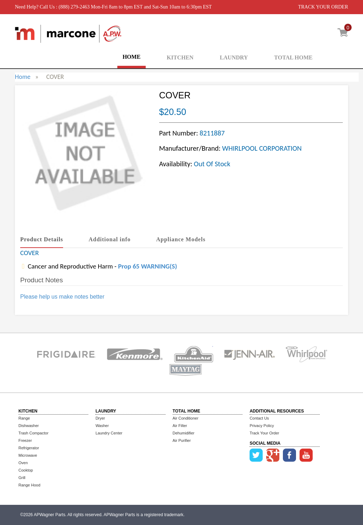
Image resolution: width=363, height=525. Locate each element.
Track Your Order (264, 433)
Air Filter (180, 425)
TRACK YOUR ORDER (323, 7)
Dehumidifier (184, 433)
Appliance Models (181, 239)
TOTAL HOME (293, 57)
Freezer (25, 440)
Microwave (27, 455)
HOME (132, 57)
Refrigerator (28, 448)
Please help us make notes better (62, 297)
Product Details (41, 239)
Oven (23, 463)
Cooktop (25, 470)
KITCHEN (180, 57)
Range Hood (29, 485)
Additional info (110, 239)
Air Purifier (182, 440)
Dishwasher (28, 425)
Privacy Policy (262, 425)
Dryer (100, 418)
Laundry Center (108, 433)
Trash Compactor (33, 433)
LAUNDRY (234, 57)
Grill (22, 477)
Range (24, 418)
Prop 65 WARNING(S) (147, 266)
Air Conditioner (186, 418)
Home (22, 77)
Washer (102, 425)
